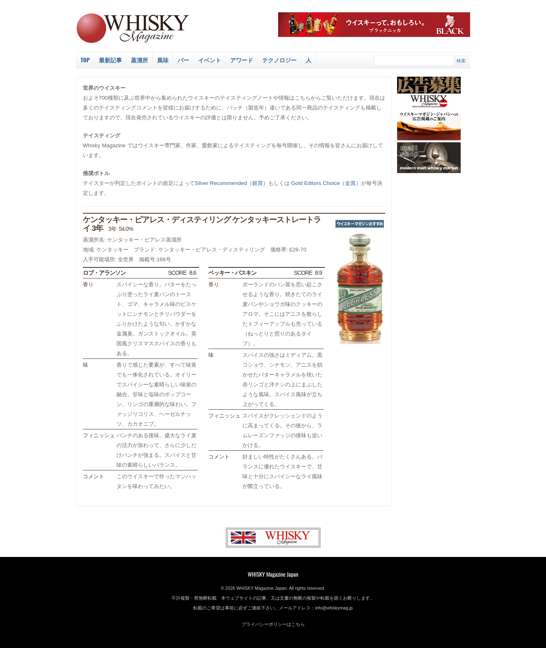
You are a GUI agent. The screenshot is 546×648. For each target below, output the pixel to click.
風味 (163, 59)
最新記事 (110, 59)
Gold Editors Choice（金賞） (326, 183)
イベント (209, 59)
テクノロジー (279, 59)
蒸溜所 (139, 59)
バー (183, 59)
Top (85, 59)
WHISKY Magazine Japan (273, 574)
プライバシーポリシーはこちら (273, 624)
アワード (241, 59)
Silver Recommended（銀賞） (231, 183)
